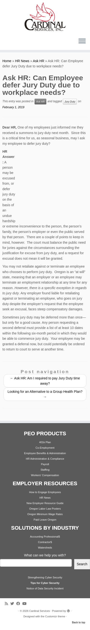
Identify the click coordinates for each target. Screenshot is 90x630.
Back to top (78, 622)
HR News (22, 61)
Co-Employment (45, 447)
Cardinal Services (39, 610)
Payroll (45, 464)
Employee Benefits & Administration (45, 453)
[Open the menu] (82, 41)
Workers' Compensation (45, 475)
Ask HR (38, 61)
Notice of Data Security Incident (44, 588)
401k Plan (45, 442)
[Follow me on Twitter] (13, 603)
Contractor (44, 542)
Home (6, 61)
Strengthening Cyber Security (45, 577)
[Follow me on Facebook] (19, 603)
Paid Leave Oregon (45, 519)
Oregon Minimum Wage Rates (45, 514)
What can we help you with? (45, 555)
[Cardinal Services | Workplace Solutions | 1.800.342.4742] (45, 17)
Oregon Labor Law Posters (45, 508)
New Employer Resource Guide (44, 503)
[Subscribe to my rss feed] (7, 603)
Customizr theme (55, 616)
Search (82, 564)
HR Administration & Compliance (45, 458)
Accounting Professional (44, 536)
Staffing (45, 469)
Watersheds (45, 547)
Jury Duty (70, 101)
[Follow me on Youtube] (25, 603)
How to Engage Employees (45, 492)
